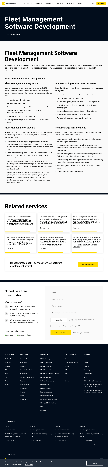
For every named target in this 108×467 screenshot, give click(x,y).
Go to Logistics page (14, 34)
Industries (48, 3)
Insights (59, 3)
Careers (79, 3)
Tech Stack (26, 3)
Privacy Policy (29, 464)
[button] (31, 3)
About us (69, 3)
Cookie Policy (36, 462)
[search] (93, 3)
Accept (95, 463)
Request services (88, 265)
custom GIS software (83, 148)
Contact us (101, 3)
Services (37, 3)
